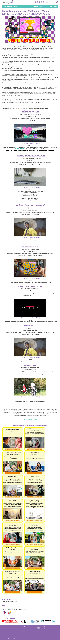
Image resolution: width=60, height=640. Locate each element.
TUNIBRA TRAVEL (20, 148)
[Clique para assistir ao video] (30, 144)
